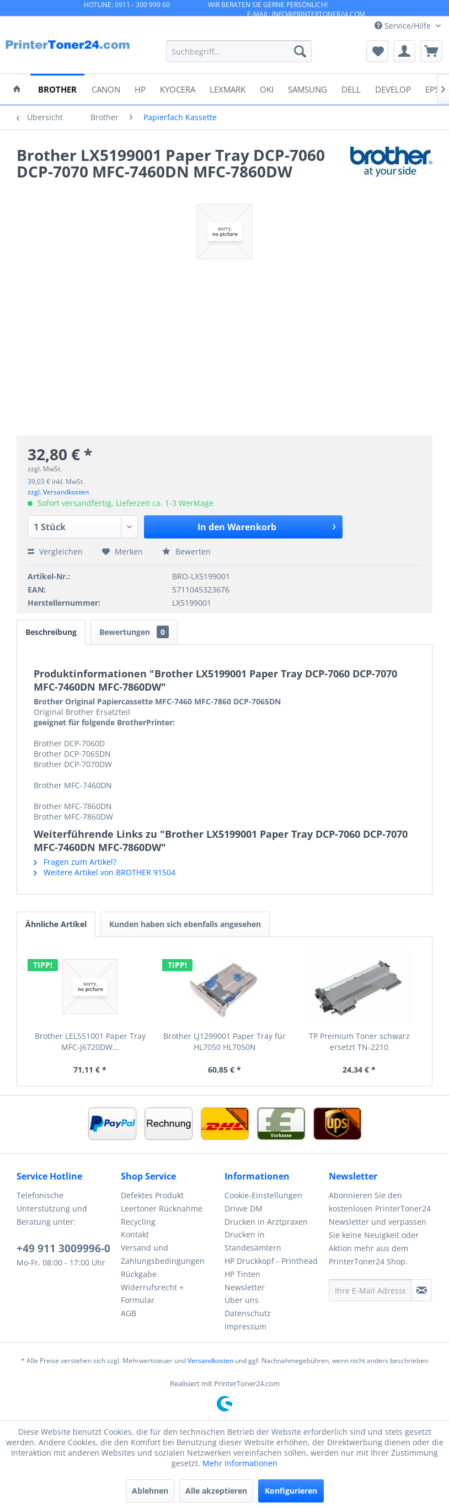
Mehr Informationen (239, 1463)
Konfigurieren (291, 1490)
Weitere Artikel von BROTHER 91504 (104, 872)
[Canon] (105, 88)
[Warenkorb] (431, 51)
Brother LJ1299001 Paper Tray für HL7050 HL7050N (224, 1041)
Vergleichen (55, 551)
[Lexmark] (227, 88)
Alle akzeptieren (216, 1490)
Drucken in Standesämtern (253, 1241)
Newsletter (245, 1287)
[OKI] (267, 88)
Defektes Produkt (152, 1195)
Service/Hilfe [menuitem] (404, 25)
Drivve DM (244, 1208)
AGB (128, 1313)
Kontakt (135, 1234)
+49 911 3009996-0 (63, 1248)
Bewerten (186, 551)
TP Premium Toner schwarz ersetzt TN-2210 (359, 1041)
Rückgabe (139, 1274)
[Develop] (393, 88)
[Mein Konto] (404, 51)
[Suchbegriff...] (239, 51)
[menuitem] (239, 51)
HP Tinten (242, 1274)
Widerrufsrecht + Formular (152, 1294)
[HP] (140, 88)
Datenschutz (248, 1313)
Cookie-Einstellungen (263, 1195)
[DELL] (351, 88)
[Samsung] (307, 88)
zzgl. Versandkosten (58, 492)
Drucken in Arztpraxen (266, 1221)
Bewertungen (134, 632)
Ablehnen (150, 1490)
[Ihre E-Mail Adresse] (370, 1290)
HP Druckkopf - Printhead (271, 1261)
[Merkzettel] (377, 51)
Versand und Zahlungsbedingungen (163, 1254)
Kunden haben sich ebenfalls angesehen (185, 924)
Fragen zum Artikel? (75, 862)
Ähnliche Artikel (56, 924)
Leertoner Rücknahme (161, 1208)
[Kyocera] (177, 88)
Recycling (138, 1221)
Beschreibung (51, 632)
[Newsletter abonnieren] (421, 1290)
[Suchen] (300, 51)
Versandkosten (210, 1360)
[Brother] (57, 88)
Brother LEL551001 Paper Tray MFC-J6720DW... (90, 1041)
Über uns (242, 1300)
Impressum (245, 1326)
